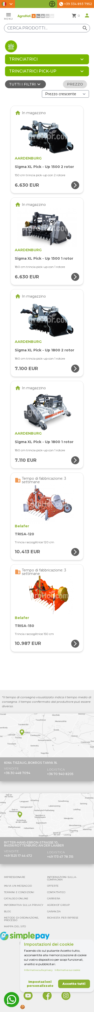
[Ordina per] (65, 94)
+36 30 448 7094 (17, 773)
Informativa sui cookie (67, 970)
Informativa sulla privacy (38, 970)
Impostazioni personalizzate (40, 984)
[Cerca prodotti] (47, 28)
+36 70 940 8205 (60, 774)
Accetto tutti (73, 984)
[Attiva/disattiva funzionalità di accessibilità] (52, 4)
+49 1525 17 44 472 (18, 855)
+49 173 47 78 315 (60, 856)
